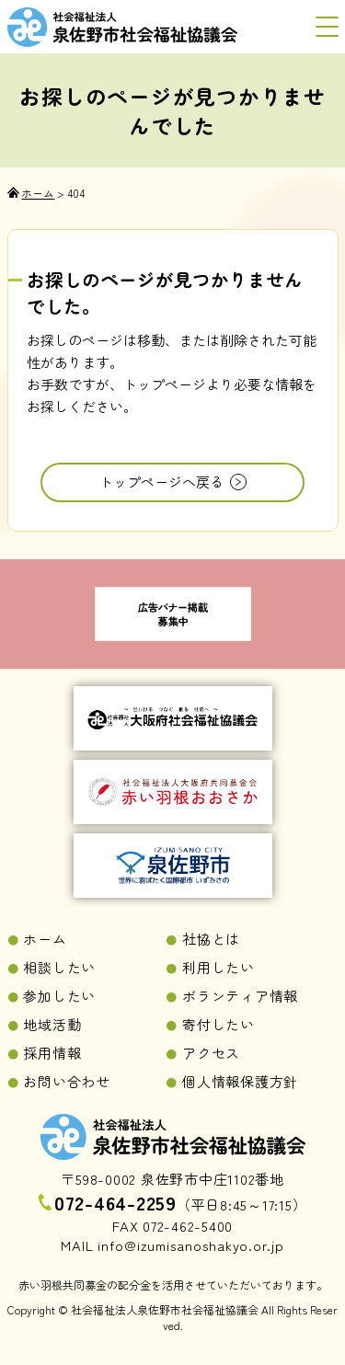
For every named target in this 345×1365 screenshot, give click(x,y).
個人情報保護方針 (240, 1081)
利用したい (218, 967)
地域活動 (52, 1024)
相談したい (59, 967)
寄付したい (218, 1024)
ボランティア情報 (240, 995)
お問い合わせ (66, 1081)
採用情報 (52, 1052)
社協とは (211, 938)
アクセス (211, 1052)
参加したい (59, 995)
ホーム (44, 938)
